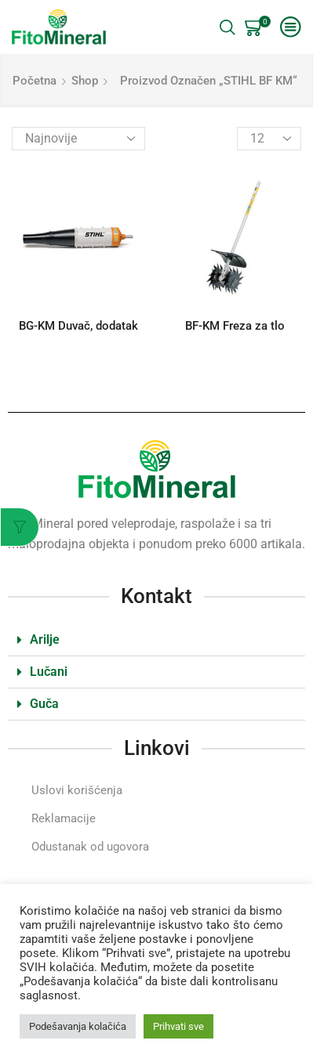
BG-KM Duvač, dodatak (78, 326)
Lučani (48, 671)
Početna (34, 81)
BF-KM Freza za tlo (235, 326)
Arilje (45, 639)
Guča (44, 703)
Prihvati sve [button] (178, 1026)
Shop (84, 81)
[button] (156, 640)
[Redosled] (78, 138)
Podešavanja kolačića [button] (77, 1026)
